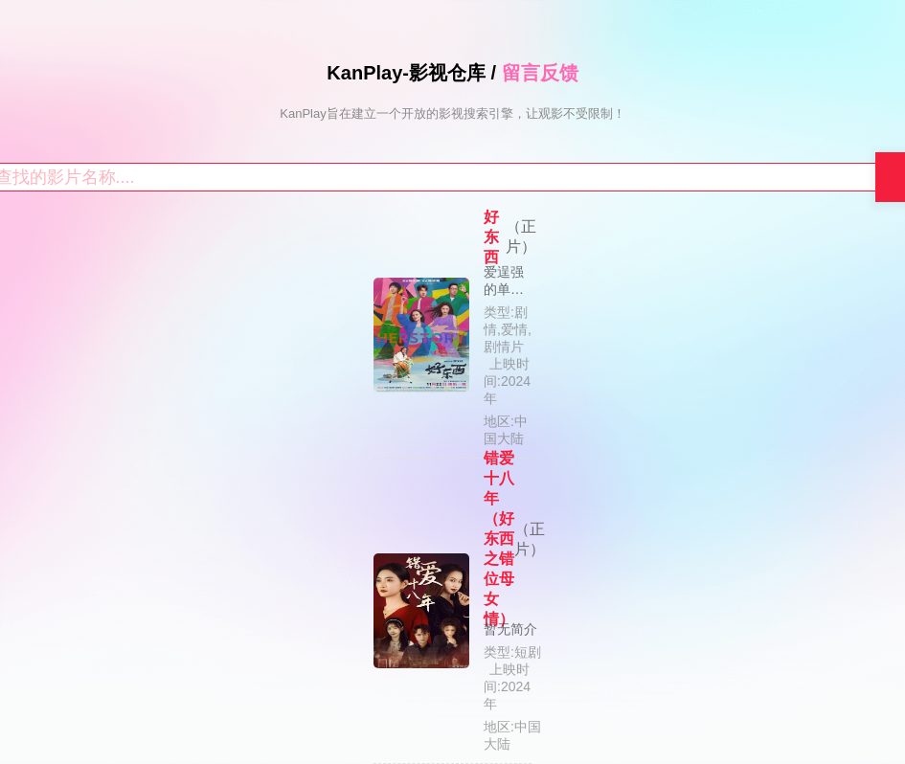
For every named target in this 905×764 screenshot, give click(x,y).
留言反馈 (540, 72)
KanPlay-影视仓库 (406, 72)
